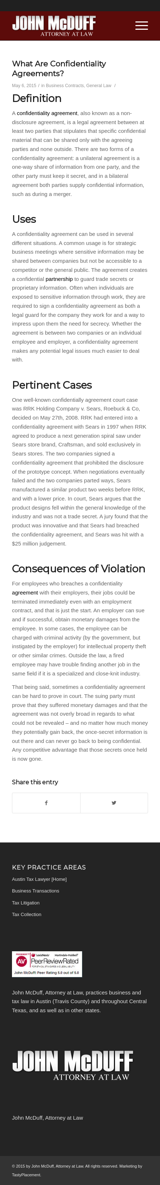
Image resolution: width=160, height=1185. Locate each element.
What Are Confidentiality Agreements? (59, 68)
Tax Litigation (26, 903)
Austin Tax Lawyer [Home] (39, 879)
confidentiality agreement (47, 113)
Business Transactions (35, 891)
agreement (26, 592)
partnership (60, 279)
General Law (98, 85)
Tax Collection (26, 914)
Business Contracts (65, 85)
